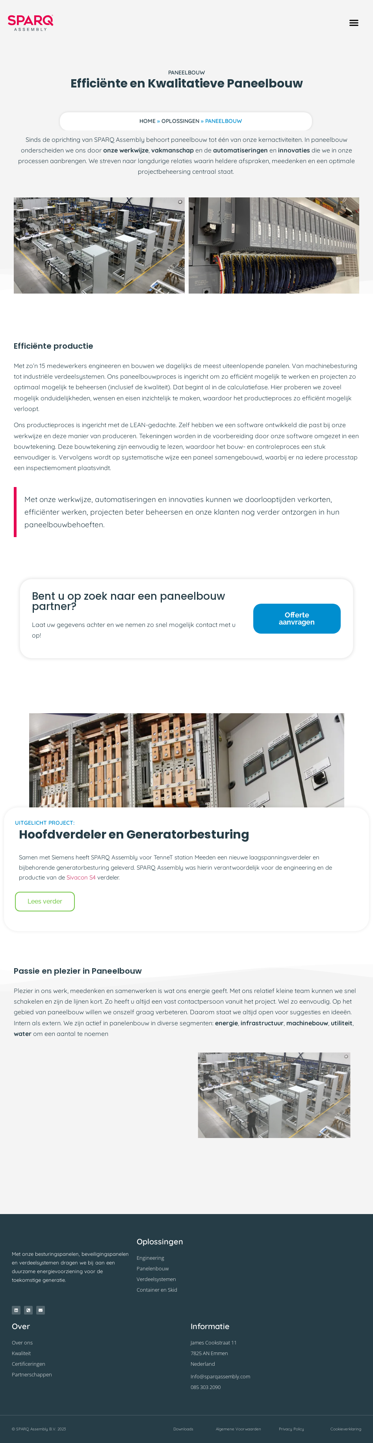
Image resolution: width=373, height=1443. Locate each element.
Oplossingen (180, 121)
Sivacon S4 (81, 877)
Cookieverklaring (345, 1429)
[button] (353, 22)
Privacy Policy (291, 1429)
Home (147, 121)
